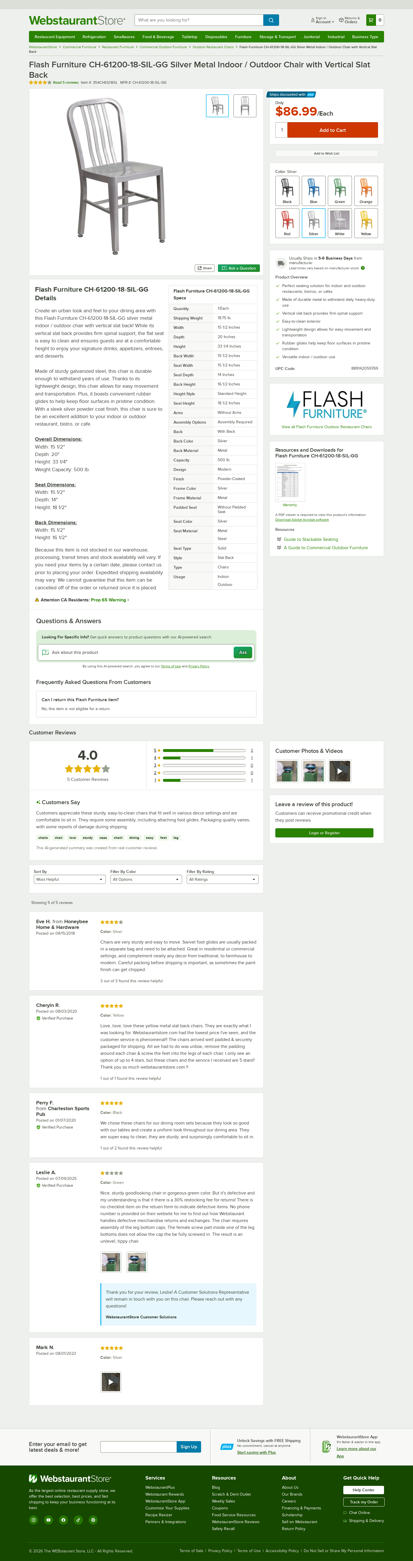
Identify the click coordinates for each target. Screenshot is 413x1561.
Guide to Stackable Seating (328, 539)
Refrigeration (94, 36)
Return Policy (293, 1529)
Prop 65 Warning (108, 600)
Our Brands (292, 1494)
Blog (216, 1487)
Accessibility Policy (282, 1551)
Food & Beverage (158, 36)
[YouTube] (48, 1520)
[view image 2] (313, 771)
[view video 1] (111, 1382)
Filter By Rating (200, 872)
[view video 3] (340, 771)
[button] (217, 105)
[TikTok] (78, 1520)
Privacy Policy (198, 666)
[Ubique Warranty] (289, 484)
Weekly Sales (223, 1501)
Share (204, 268)
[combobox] (199, 20)
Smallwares (124, 36)
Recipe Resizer (158, 1515)
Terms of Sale (191, 1551)
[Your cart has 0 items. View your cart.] (375, 20)
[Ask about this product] (146, 652)
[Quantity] (281, 130)
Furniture (243, 36)
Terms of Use (171, 666)
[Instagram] (33, 1520)
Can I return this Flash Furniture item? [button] (80, 699)
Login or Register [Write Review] (324, 833)
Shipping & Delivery (363, 1521)
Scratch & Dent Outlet (231, 1494)
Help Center (364, 1490)
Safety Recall (223, 1529)
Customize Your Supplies (167, 1508)
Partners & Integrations (165, 1522)
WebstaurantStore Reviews (236, 1522)
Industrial (336, 36)
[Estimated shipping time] (363, 267)
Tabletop (189, 36)
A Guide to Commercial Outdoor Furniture (331, 547)
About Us (290, 1487)
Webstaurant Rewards (164, 1494)
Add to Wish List (326, 153)
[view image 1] (287, 771)
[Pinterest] (93, 1520)
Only (279, 102)
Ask (243, 652)
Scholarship (292, 1515)
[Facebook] (63, 1520)
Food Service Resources (234, 1515)
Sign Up (189, 1446)
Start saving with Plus (256, 1452)
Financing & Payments (301, 1508)
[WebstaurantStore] (76, 1478)
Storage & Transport (278, 36)
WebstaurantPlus (160, 1487)
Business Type (365, 36)
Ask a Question (239, 268)
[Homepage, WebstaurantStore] (77, 20)
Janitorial (311, 36)
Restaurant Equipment (55, 36)
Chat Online (356, 1513)
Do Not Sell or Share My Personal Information (344, 1551)
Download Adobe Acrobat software (302, 520)
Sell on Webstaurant (299, 1522)
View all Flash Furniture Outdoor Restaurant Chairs (327, 427)
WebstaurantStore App (165, 1501)
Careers (289, 1501)
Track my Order (364, 1502)
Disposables (216, 36)
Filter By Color (123, 872)
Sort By (40, 872)
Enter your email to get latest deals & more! (58, 1447)
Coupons (220, 1508)
